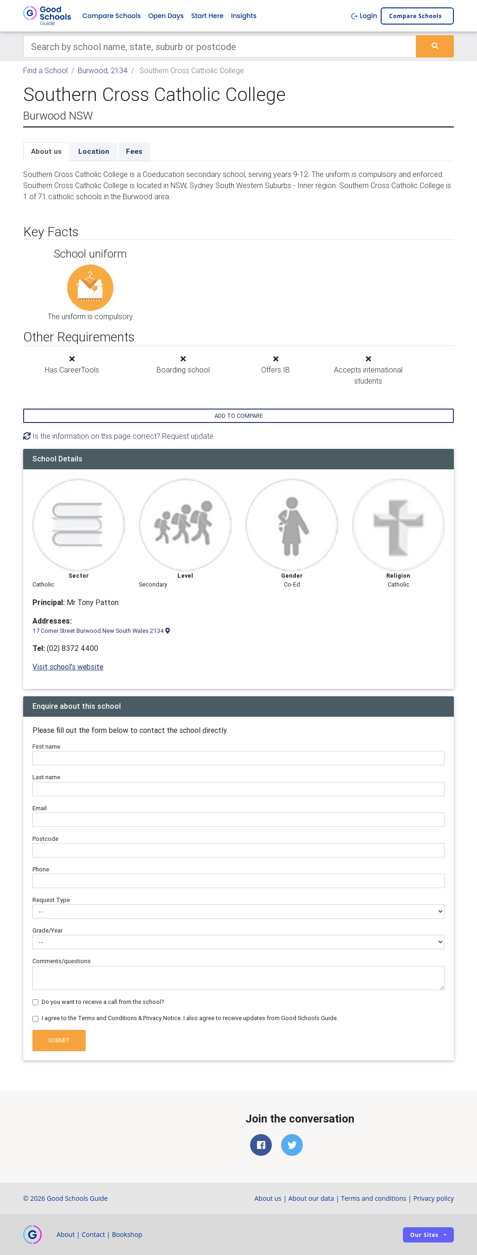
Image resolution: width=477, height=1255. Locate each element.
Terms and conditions (373, 1198)
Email (39, 808)
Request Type (51, 900)
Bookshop (127, 1234)
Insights (244, 15)
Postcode (45, 839)
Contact (93, 1234)
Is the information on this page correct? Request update (118, 436)
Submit (59, 1040)
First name (46, 746)
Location (93, 151)
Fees (134, 151)
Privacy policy (433, 1198)
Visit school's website (67, 666)
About (65, 1234)
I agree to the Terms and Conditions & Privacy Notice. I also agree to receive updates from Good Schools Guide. (190, 1018)
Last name (46, 777)
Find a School (45, 70)
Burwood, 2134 (102, 70)
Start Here (207, 15)
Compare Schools (111, 15)
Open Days (166, 15)
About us (46, 151)
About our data (311, 1198)
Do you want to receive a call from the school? (103, 1002)
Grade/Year (47, 930)
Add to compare (238, 416)
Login (364, 15)
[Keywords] (219, 46)
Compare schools (415, 16)
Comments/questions (61, 961)
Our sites (424, 1235)
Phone (40, 869)
